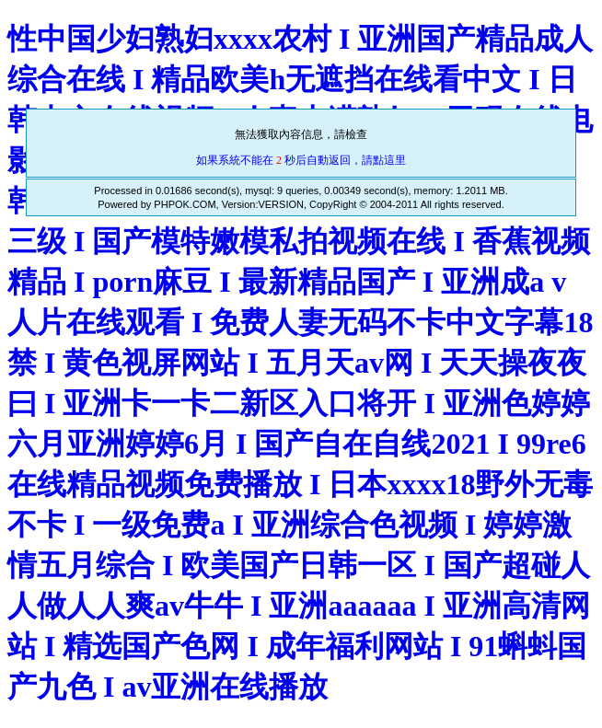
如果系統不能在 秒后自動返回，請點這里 (301, 160)
